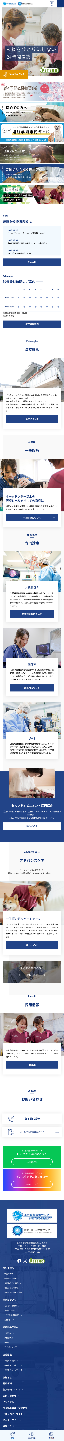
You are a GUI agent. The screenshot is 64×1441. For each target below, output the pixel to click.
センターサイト (10, 1419)
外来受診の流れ (10, 1278)
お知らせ (7, 1377)
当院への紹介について (13, 1360)
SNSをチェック (32, 1184)
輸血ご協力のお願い (12, 1287)
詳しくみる (32, 826)
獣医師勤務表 (32, 324)
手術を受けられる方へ (13, 1292)
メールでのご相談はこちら (32, 1132)
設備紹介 (7, 1319)
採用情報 (7, 1383)
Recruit (32, 1064)
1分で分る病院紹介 (12, 1315)
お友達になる (32, 1161)
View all (32, 262)
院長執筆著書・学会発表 (15, 1407)
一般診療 (7, 1333)
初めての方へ (9, 1274)
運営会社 (7, 1425)
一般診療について (32, 517)
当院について (32, 419)
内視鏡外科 (8, 1338)
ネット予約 (8, 1401)
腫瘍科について (32, 687)
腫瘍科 (7, 1342)
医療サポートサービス (13, 1365)
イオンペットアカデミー (14, 1370)
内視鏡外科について (32, 613)
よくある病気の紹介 (32, 971)
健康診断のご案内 (11, 1283)
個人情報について (12, 1389)
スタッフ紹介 (9, 1310)
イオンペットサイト (13, 1413)
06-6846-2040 (16, 74)
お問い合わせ (9, 1395)
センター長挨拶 (10, 1306)
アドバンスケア (10, 1347)
